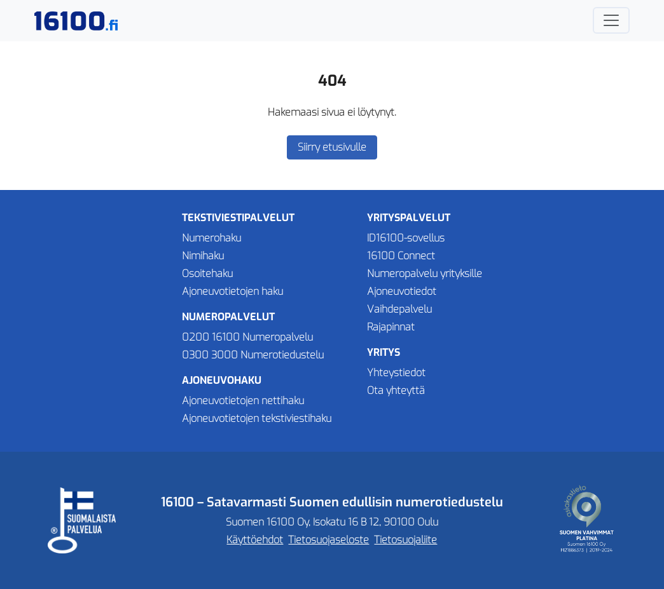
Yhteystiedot (396, 372)
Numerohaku (211, 238)
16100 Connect (401, 255)
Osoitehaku (207, 273)
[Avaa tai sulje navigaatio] (611, 20)
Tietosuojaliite (405, 539)
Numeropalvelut (228, 316)
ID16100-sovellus (406, 238)
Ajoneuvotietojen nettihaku (243, 400)
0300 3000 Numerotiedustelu (253, 355)
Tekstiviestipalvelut (238, 217)
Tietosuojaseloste (328, 539)
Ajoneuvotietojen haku (232, 291)
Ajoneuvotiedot (401, 291)
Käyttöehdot (254, 539)
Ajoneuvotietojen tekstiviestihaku (256, 418)
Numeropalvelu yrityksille (424, 273)
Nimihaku (203, 255)
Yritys (383, 352)
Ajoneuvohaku (221, 380)
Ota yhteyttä (396, 390)
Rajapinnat (391, 327)
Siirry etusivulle (332, 147)
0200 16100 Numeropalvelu (247, 337)
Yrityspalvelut (408, 217)
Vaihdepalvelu (399, 309)
